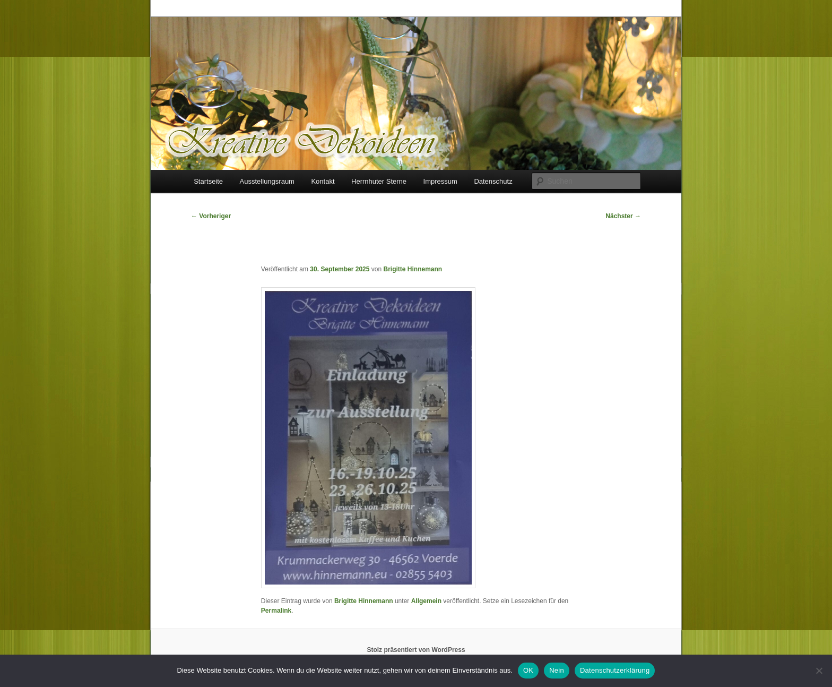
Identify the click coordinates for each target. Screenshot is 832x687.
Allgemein (426, 601)
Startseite (208, 181)
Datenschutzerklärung (614, 670)
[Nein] (818, 670)
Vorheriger (211, 216)
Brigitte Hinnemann (412, 269)
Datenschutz (493, 181)
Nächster (623, 216)
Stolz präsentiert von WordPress (416, 650)
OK (528, 670)
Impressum (440, 181)
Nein (556, 670)
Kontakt (322, 181)
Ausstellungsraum (267, 181)
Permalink (276, 610)
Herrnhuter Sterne (378, 181)
